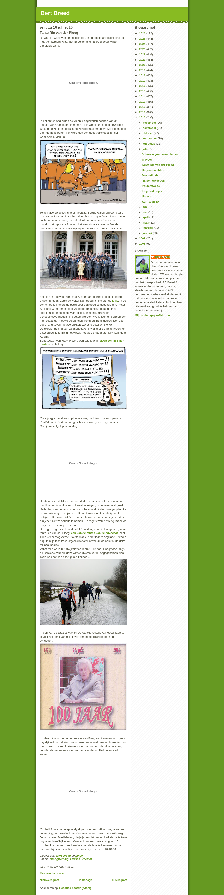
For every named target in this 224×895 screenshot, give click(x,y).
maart (147, 222)
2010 (142, 117)
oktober (148, 133)
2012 (142, 107)
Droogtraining (59, 859)
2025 (142, 38)
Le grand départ (152, 191)
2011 (142, 112)
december (150, 122)
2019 (142, 70)
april (146, 217)
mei (145, 212)
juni (146, 206)
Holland (147, 196)
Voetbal (87, 859)
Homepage (85, 880)
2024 (142, 44)
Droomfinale (150, 175)
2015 (142, 91)
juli (145, 149)
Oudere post (118, 880)
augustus (149, 143)
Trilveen (147, 159)
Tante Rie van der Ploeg (158, 164)
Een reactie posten (52, 873)
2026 (142, 33)
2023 (142, 49)
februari (148, 227)
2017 (142, 80)
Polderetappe (151, 185)
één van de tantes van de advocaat (94, 533)
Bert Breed (55, 13)
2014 (142, 96)
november (150, 128)
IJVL (115, 300)
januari (148, 233)
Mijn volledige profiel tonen (153, 315)
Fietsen (75, 859)
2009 (142, 238)
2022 (142, 54)
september (150, 138)
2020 (142, 65)
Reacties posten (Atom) (75, 888)
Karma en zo (150, 201)
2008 (142, 243)
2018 (142, 75)
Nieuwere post (49, 880)
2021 (142, 59)
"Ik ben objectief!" (154, 180)
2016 (142, 86)
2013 (142, 101)
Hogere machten (153, 170)
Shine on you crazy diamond (161, 154)
